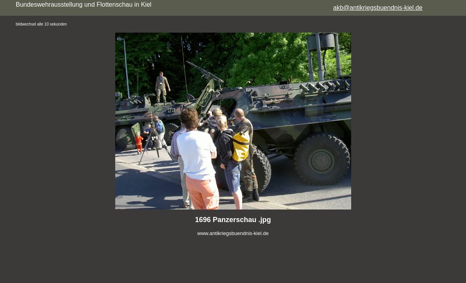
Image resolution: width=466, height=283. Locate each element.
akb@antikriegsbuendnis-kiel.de (377, 7)
